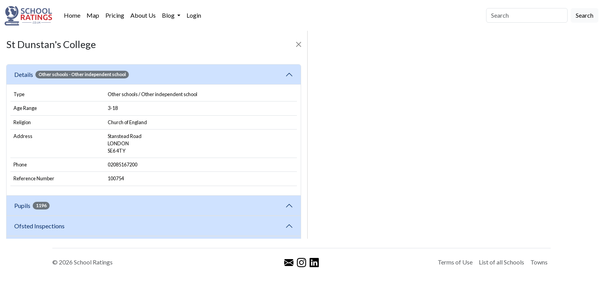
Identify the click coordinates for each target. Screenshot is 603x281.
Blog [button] (169, 15)
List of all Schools (501, 262)
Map (93, 15)
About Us (143, 15)
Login (194, 15)
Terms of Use (455, 262)
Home (72, 15)
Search (584, 15)
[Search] (527, 15)
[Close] (298, 44)
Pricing (114, 15)
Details (71, 74)
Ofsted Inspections (40, 225)
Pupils (32, 206)
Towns (539, 262)
